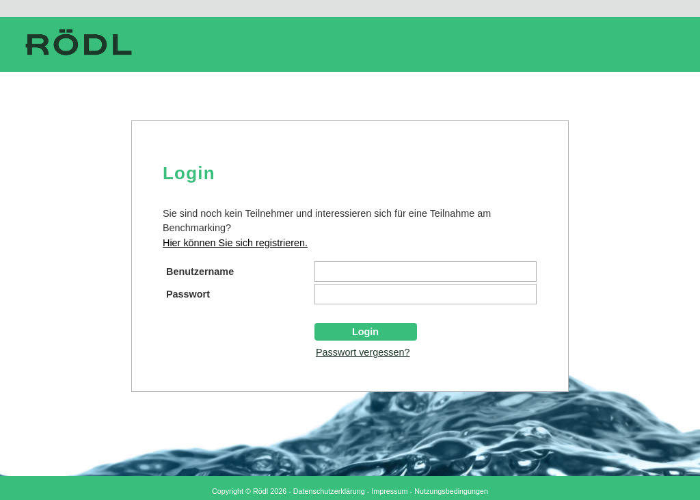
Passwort (188, 294)
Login (365, 331)
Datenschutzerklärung (329, 491)
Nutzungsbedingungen (451, 491)
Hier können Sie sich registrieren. (235, 242)
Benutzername (200, 271)
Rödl (260, 491)
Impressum (389, 491)
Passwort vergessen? (363, 352)
